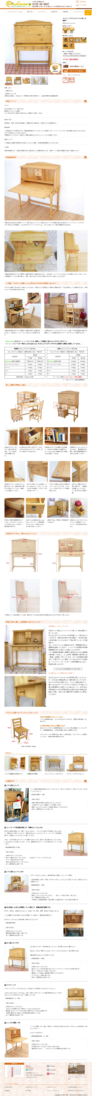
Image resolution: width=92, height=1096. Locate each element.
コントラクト (42, 12)
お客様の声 (55, 12)
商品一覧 (30, 12)
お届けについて (51, 1087)
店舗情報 (66, 12)
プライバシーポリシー (53, 1090)
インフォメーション (79, 12)
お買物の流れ (8, 1087)
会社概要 (28, 1090)
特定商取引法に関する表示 (76, 1090)
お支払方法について (32, 1087)
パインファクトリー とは (15, 12)
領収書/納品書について (75, 1087)
